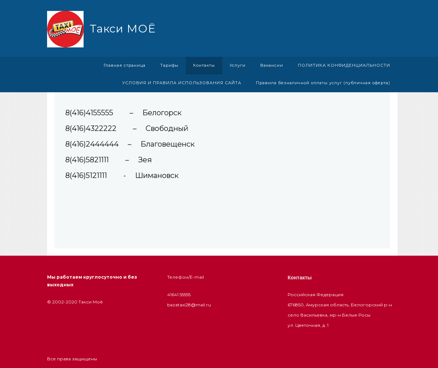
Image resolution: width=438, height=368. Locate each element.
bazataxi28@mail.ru (189, 304)
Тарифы (169, 65)
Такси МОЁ (122, 28)
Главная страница (125, 65)
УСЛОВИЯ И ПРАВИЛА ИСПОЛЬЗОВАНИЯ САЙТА (181, 82)
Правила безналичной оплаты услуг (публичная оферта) (323, 82)
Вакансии (271, 65)
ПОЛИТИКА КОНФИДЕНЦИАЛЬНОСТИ (344, 65)
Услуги (238, 65)
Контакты (204, 65)
